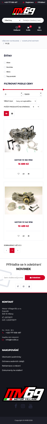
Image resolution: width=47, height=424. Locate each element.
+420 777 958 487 (9, 2)
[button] (6, 250)
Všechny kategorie (10, 41)
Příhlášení (40, 2)
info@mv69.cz (10, 340)
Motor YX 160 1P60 (23, 160)
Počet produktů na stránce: (21, 106)
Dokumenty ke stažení (12, 370)
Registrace (28, 2)
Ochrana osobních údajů (13, 361)
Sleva (7, 72)
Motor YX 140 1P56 (24, 222)
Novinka (8, 67)
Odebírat (35, 278)
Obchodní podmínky (11, 357)
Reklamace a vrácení (11, 366)
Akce (7, 63)
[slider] (3, 89)
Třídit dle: (20, 101)
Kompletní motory (30, 41)
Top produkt (10, 76)
